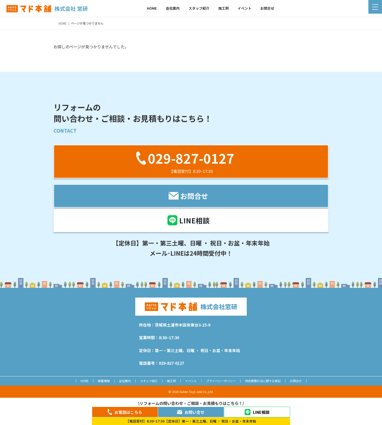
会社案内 (125, 381)
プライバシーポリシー (221, 381)
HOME (85, 381)
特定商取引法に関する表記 (263, 381)
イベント (191, 381)
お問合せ (296, 381)
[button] (191, 161)
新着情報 (104, 381)
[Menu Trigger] (375, 7)
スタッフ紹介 (149, 381)
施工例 (171, 381)
